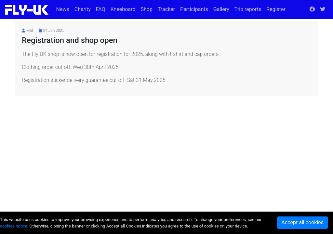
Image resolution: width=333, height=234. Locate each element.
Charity (82, 9)
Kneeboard (123, 9)
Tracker (166, 9)
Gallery (221, 9)
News (62, 9)
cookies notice (13, 226)
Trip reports (247, 9)
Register (276, 9)
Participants (194, 9)
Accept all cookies (302, 222)
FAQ (100, 9)
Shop (146, 9)
